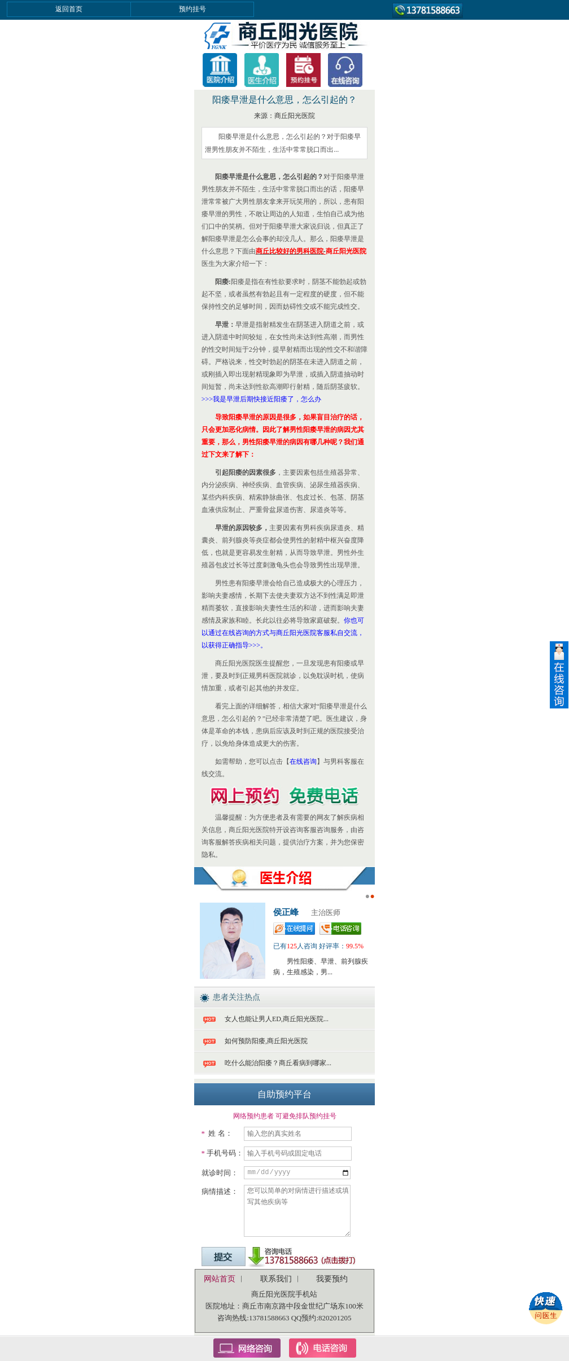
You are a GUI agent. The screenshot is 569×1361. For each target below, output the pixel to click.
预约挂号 (192, 9)
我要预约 (332, 1279)
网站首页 (219, 1279)
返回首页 (68, 9)
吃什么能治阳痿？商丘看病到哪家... (278, 1063)
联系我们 (276, 1279)
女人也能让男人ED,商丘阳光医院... (277, 1019)
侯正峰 (286, 912)
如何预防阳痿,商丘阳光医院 (266, 1041)
